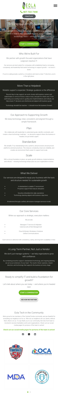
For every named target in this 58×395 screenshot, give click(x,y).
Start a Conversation (29, 44)
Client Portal (29, 16)
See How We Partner (29, 300)
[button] (16, 352)
